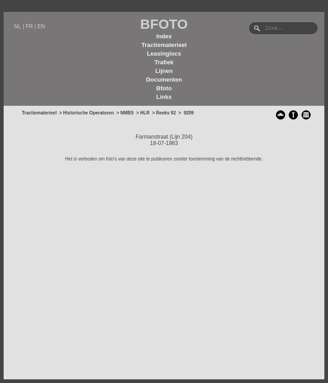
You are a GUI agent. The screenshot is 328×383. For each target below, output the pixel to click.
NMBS (127, 112)
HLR (145, 112)
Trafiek (164, 62)
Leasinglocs (164, 53)
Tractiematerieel (164, 44)
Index (164, 36)
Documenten (164, 79)
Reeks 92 (166, 112)
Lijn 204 (181, 137)
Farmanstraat (151, 137)
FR (29, 26)
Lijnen (163, 70)
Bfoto (164, 88)
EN (41, 26)
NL (17, 26)
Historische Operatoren (88, 112)
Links (164, 96)
